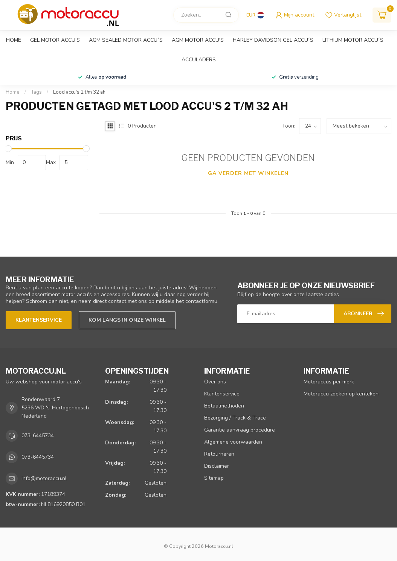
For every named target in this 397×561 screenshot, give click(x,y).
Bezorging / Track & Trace (235, 417)
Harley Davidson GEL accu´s (273, 40)
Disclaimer (216, 466)
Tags (36, 92)
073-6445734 (37, 435)
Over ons (215, 381)
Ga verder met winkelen (248, 173)
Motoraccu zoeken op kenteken (341, 393)
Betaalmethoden (224, 405)
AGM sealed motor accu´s (126, 40)
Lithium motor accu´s (352, 40)
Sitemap (214, 478)
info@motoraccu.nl (44, 478)
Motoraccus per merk (329, 381)
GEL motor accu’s (55, 40)
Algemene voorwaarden (233, 441)
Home (13, 40)
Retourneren (219, 454)
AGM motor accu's (198, 40)
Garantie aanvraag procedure (239, 429)
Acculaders (199, 59)
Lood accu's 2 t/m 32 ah (79, 92)
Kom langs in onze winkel (127, 320)
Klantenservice (38, 320)
